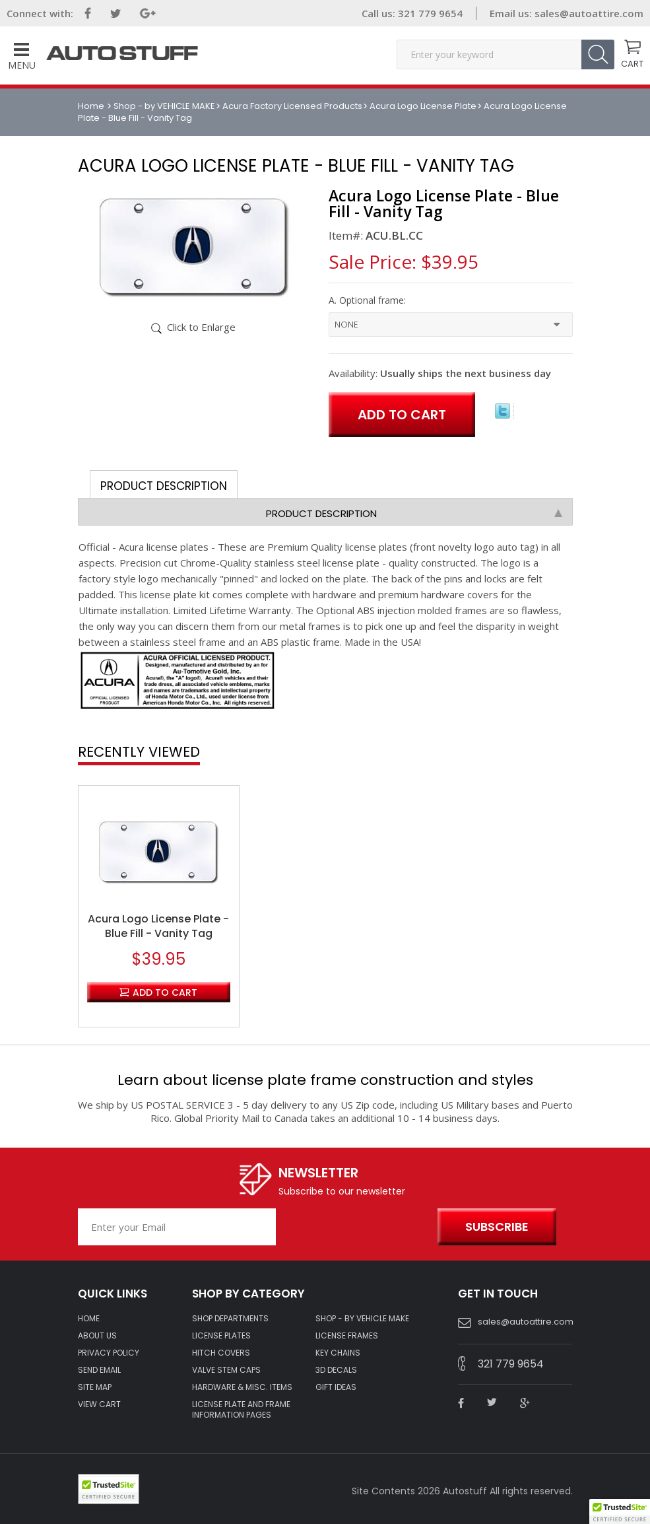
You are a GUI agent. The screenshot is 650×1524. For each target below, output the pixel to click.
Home (92, 106)
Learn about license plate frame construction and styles (325, 1080)
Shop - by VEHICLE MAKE (164, 106)
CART (632, 62)
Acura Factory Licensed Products (292, 106)
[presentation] (353, 1227)
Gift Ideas (335, 1387)
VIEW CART (99, 1404)
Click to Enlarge (201, 326)
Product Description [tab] (163, 486)
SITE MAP (95, 1387)
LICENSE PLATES (221, 1336)
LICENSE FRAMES (346, 1336)
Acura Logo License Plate (423, 106)
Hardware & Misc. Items (242, 1387)
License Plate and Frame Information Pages (241, 1409)
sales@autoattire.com (589, 13)
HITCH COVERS (221, 1353)
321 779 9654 (429, 13)
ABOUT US (97, 1336)
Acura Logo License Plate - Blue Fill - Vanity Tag (158, 926)
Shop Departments (230, 1318)
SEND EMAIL (99, 1370)
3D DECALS (336, 1370)
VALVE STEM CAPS (226, 1370)
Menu (22, 57)
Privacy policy (108, 1353)
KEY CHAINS (337, 1353)
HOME (89, 1318)
